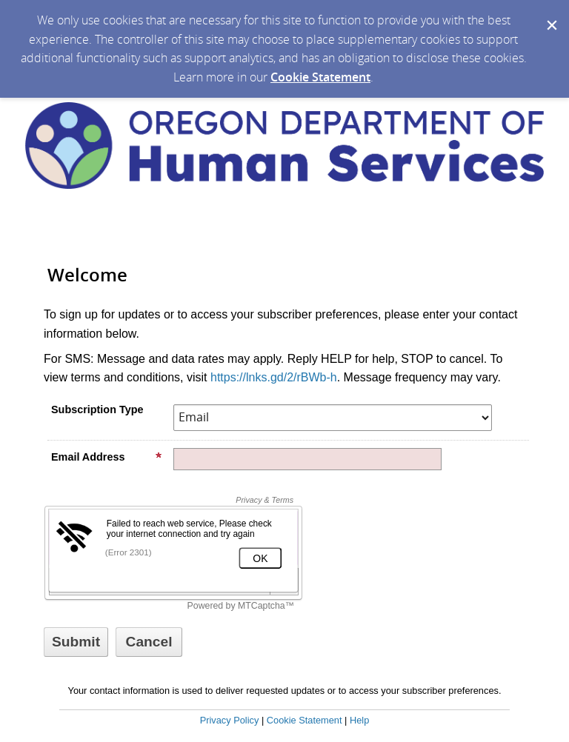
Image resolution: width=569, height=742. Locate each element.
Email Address (106, 457)
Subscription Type (97, 409)
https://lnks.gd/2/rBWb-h (273, 377)
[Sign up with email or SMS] (76, 642)
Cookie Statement (320, 77)
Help (359, 720)
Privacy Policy (229, 720)
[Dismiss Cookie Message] (550, 14)
